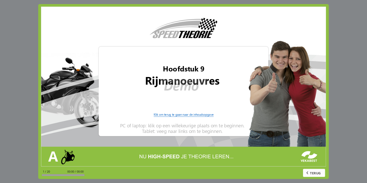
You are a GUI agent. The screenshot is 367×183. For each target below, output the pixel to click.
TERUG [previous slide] (315, 173)
